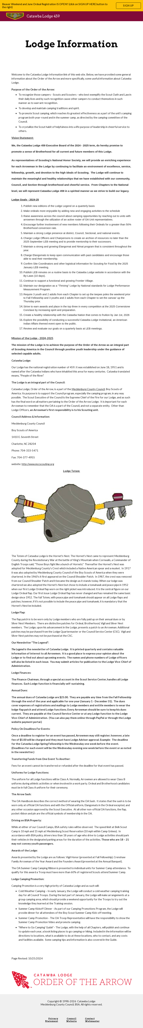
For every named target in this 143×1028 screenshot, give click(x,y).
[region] (71, 5)
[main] (71, 44)
